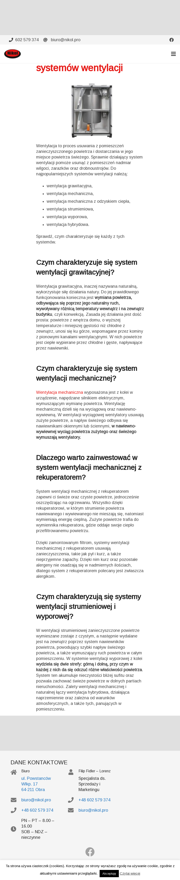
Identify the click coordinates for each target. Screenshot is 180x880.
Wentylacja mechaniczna (59, 392)
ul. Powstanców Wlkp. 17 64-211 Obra (36, 784)
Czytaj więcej (130, 873)
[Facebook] (90, 852)
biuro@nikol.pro (36, 800)
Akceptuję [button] (109, 873)
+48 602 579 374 (37, 810)
